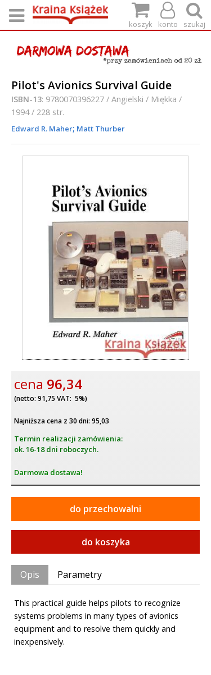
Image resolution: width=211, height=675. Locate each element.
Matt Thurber (100, 129)
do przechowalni (105, 509)
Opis (29, 574)
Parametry (79, 574)
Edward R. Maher (42, 129)
